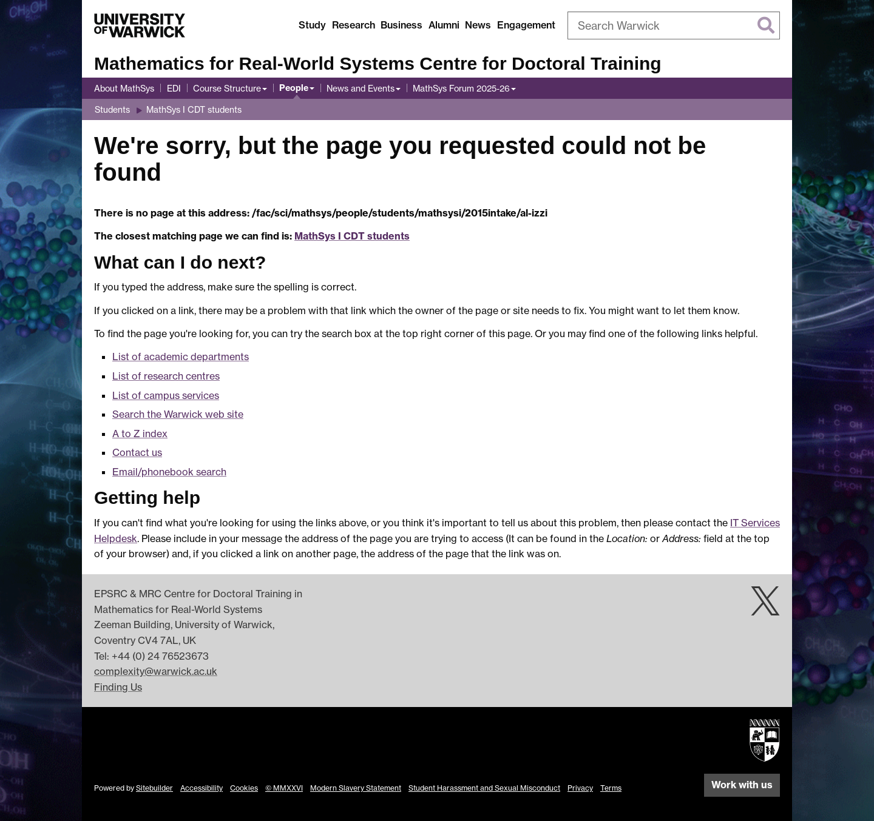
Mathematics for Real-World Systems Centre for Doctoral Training (378, 63)
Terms (611, 788)
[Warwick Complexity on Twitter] (765, 608)
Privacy (580, 788)
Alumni (444, 25)
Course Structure (227, 88)
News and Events (361, 88)
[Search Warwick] (673, 25)
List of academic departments (180, 356)
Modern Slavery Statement (355, 788)
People (293, 87)
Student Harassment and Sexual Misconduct (484, 788)
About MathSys (124, 88)
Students (112, 109)
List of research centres (166, 376)
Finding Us (118, 687)
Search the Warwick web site (177, 414)
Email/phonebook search (169, 472)
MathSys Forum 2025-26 (461, 88)
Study (312, 25)
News (478, 25)
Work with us (742, 785)
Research (353, 25)
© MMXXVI (284, 788)
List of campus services (165, 395)
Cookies (244, 788)
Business (401, 25)
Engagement (526, 25)
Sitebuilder (154, 788)
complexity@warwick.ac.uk (155, 671)
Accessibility (201, 788)
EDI (174, 88)
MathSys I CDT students (194, 109)
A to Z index (140, 433)
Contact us (137, 452)
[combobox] (673, 25)
